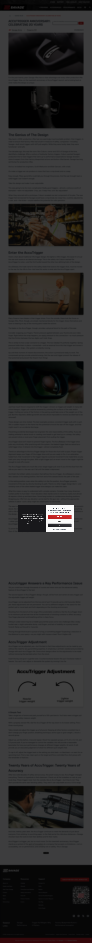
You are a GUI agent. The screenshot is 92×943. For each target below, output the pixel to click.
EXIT (59, 525)
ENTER (59, 517)
